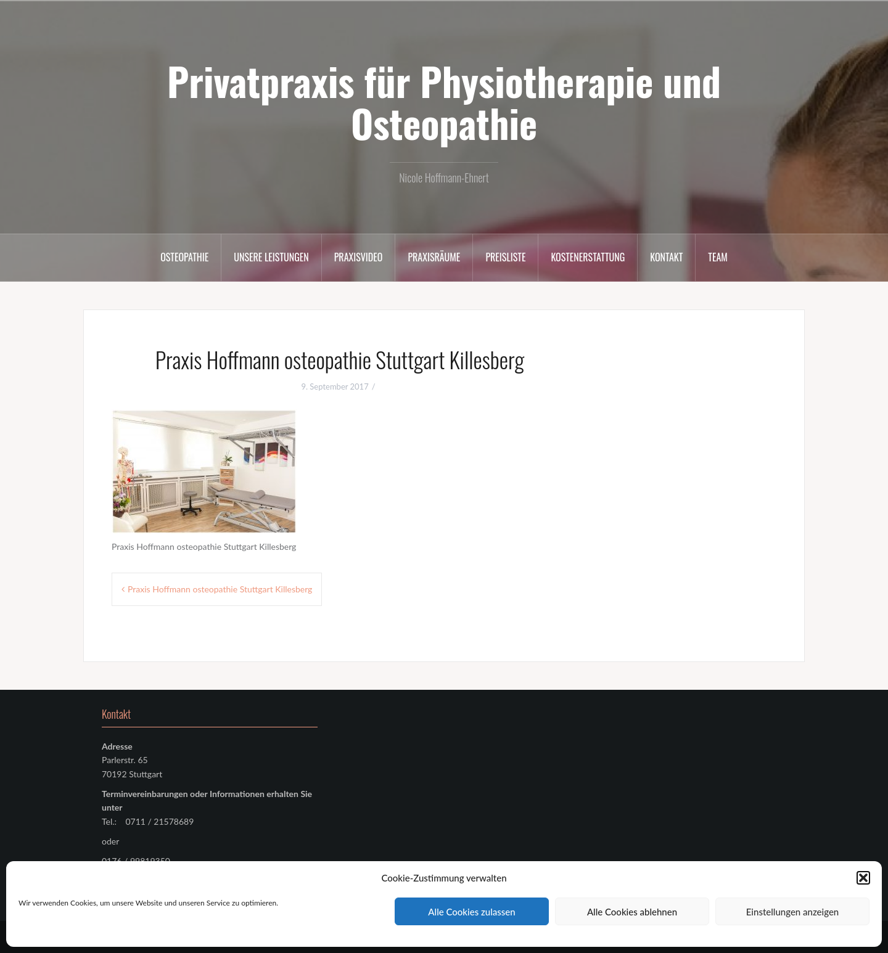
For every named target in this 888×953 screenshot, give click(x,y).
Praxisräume (434, 257)
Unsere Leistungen (271, 257)
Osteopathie (184, 257)
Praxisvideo (358, 257)
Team (718, 257)
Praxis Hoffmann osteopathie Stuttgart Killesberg (220, 589)
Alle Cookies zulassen (471, 911)
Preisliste (505, 257)
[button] (863, 878)
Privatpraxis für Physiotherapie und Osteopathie (444, 101)
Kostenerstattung (588, 257)
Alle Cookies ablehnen (632, 911)
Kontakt (666, 257)
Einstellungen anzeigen (792, 911)
